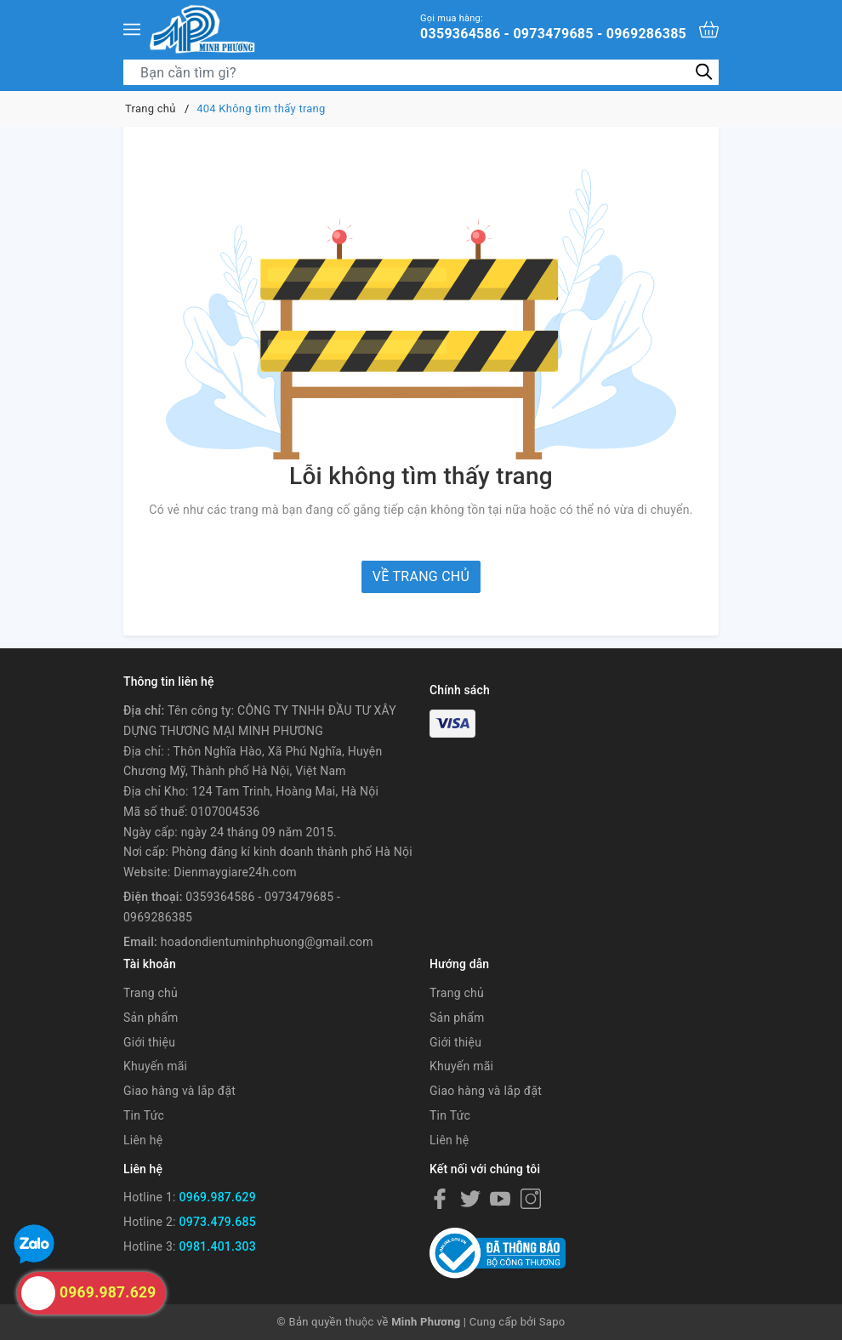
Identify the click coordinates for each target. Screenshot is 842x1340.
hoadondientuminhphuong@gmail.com (267, 942)
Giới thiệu (149, 1042)
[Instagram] (531, 1198)
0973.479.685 (217, 1222)
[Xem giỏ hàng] (709, 29)
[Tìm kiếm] (703, 72)
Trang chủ (150, 993)
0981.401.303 (217, 1246)
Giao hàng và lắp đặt (179, 1091)
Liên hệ (142, 1140)
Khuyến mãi (155, 1066)
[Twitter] (470, 1198)
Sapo (552, 1321)
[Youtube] (500, 1198)
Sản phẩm (151, 1017)
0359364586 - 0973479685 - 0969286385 (553, 27)
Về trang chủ (421, 576)
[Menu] (131, 29)
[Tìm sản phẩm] (421, 72)
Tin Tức (143, 1115)
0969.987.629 (217, 1197)
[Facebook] (440, 1198)
